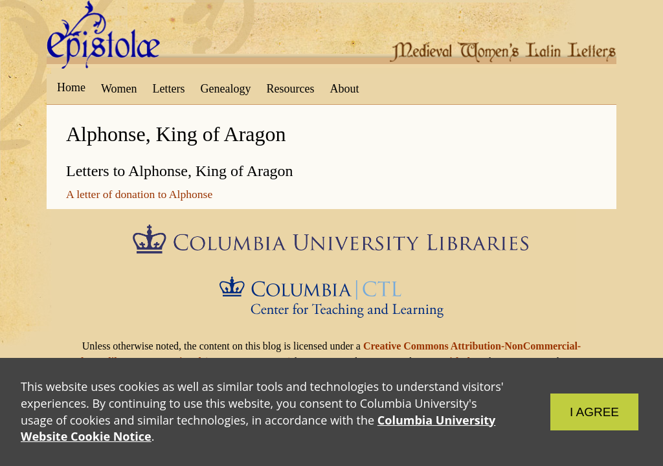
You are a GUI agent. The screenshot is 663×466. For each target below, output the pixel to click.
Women (119, 88)
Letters (169, 88)
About (344, 88)
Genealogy (226, 88)
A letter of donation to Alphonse (139, 194)
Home (71, 87)
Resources (291, 88)
